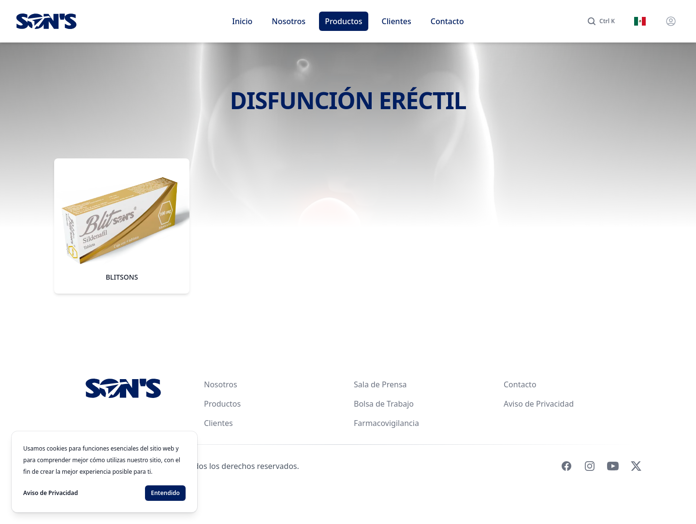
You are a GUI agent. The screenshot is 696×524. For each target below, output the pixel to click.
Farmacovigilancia (386, 423)
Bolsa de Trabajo (384, 403)
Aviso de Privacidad (539, 403)
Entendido (165, 493)
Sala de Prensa (380, 384)
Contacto (447, 21)
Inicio (242, 21)
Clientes (396, 21)
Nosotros (288, 21)
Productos (343, 21)
